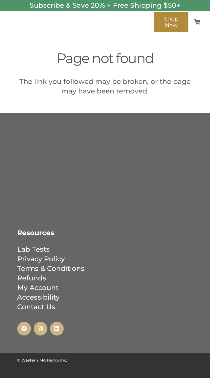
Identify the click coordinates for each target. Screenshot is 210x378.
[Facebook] (24, 329)
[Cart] (197, 22)
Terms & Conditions (50, 268)
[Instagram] (40, 329)
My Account (38, 287)
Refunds (31, 278)
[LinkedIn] (57, 329)
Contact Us (36, 307)
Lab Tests (33, 249)
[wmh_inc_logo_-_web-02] (77, 17)
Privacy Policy (41, 259)
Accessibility (38, 297)
